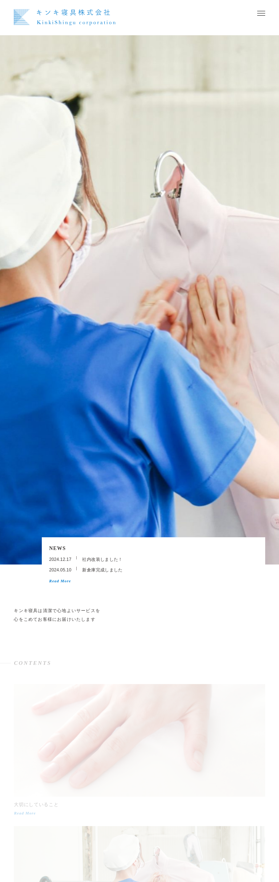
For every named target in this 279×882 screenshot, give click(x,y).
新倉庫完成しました (102, 570)
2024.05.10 (60, 570)
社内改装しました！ (102, 559)
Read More (60, 581)
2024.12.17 (60, 559)
